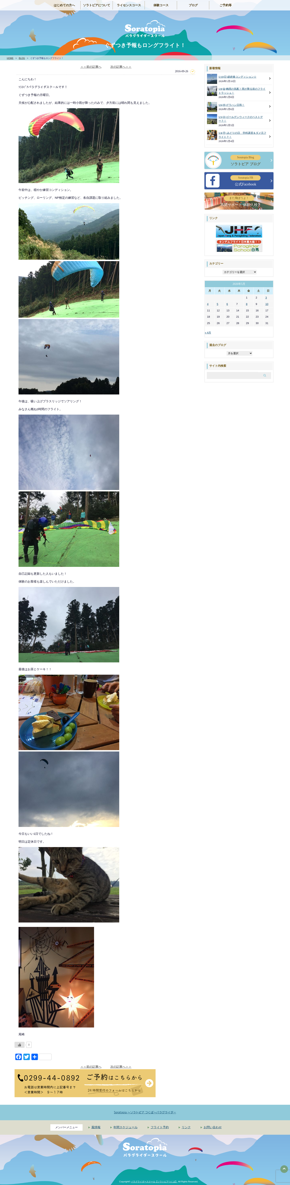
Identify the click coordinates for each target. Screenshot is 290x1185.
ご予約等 (226, 5)
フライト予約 (160, 1127)
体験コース (161, 5)
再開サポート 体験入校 (239, 201)
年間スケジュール (125, 1127)
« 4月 (208, 332)
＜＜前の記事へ (91, 66)
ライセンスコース (129, 5)
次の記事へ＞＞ (121, 66)
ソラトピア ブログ (245, 160)
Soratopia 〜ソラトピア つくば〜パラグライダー (145, 1112)
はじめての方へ (64, 5)
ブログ (193, 5)
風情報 (95, 1127)
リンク (186, 1127)
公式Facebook (245, 180)
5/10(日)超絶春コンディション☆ (237, 76)
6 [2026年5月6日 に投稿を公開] (227, 304)
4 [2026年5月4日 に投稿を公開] (207, 304)
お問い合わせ (213, 1127)
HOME (10, 58)
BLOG (22, 58)
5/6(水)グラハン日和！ (231, 104)
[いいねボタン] (19, 1045)
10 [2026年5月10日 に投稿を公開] (266, 304)
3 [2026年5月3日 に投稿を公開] (266, 297)
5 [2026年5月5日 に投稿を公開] (217, 304)
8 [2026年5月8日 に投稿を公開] (246, 304)
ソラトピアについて (96, 5)
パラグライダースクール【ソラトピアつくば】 (154, 1181)
